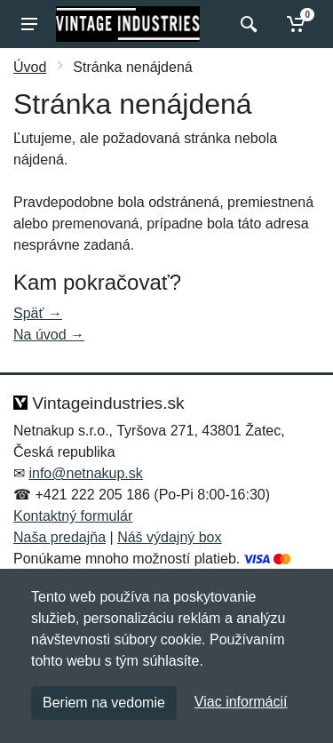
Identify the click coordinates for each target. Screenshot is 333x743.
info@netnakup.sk (85, 473)
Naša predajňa (59, 537)
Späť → (37, 313)
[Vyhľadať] (246, 24)
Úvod (29, 67)
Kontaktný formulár (72, 515)
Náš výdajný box (169, 537)
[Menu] (29, 24)
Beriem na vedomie (104, 702)
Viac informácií (241, 701)
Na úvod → (48, 334)
